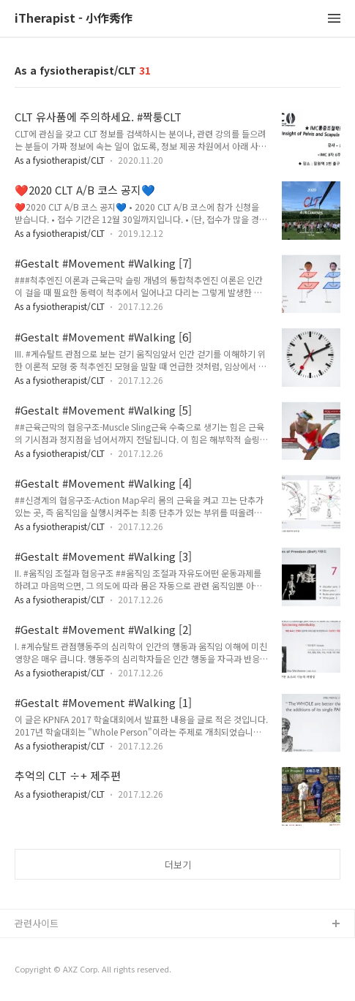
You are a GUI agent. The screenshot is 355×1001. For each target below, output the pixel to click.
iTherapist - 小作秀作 (73, 18)
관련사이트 (37, 923)
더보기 (178, 865)
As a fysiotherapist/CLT (60, 160)
